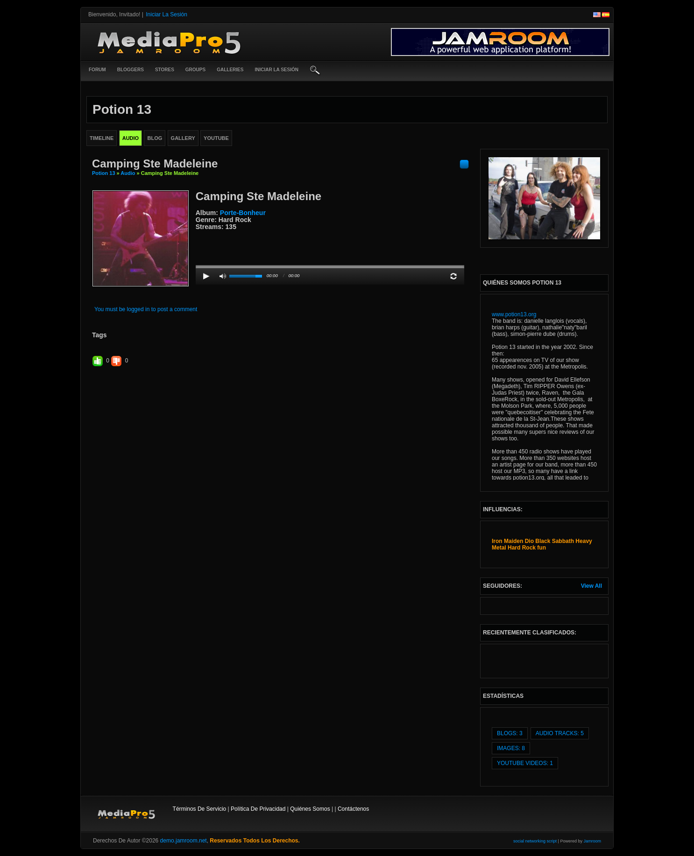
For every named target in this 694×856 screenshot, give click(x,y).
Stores (164, 69)
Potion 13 (103, 173)
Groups (195, 69)
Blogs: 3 (510, 733)
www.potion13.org (514, 314)
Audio (127, 173)
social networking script (535, 841)
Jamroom (592, 841)
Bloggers (130, 69)
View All (591, 586)
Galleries (230, 69)
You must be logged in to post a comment (145, 309)
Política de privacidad (258, 809)
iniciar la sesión (276, 69)
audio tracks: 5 (560, 733)
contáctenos (353, 809)
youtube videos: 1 (525, 763)
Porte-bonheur (243, 212)
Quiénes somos (310, 809)
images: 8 (511, 748)
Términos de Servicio (200, 809)
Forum (97, 69)
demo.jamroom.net (183, 840)
